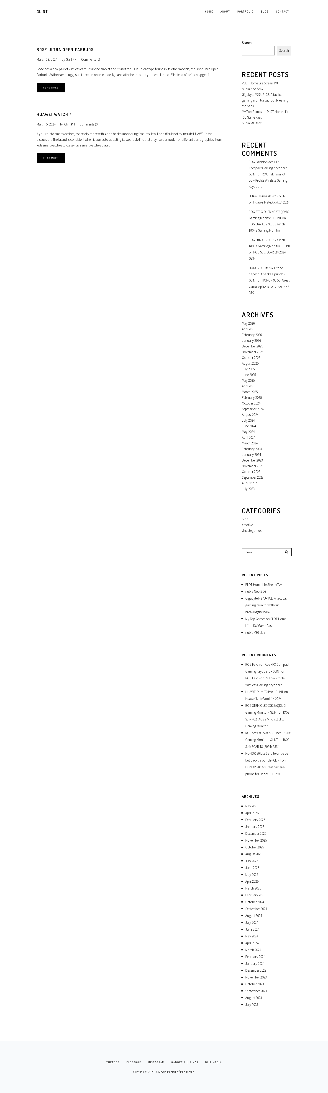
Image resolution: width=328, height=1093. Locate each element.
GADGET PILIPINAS (184, 1062)
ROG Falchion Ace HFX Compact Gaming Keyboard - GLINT (269, 168)
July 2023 (248, 489)
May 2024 (248, 432)
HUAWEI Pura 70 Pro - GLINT (268, 196)
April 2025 (248, 386)
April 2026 (248, 329)
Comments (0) (90, 59)
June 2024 (249, 426)
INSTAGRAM (156, 1062)
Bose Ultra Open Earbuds (65, 49)
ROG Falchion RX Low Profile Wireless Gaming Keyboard (268, 180)
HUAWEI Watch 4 (54, 114)
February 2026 (252, 335)
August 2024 (250, 414)
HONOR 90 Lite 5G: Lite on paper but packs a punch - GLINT (267, 274)
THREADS (113, 1062)
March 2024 (250, 443)
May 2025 (248, 380)
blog (245, 519)
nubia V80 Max (251, 123)
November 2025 (252, 352)
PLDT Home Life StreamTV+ (260, 83)
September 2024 (253, 409)
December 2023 (252, 460)
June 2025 (249, 375)
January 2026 (251, 340)
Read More (51, 87)
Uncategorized (252, 530)
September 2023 (253, 477)
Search (246, 43)
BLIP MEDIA (213, 1062)
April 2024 (248, 437)
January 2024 (251, 454)
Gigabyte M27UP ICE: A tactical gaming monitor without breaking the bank (265, 100)
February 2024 (252, 449)
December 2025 (252, 346)
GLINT (42, 11)
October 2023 (251, 472)
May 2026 (248, 323)
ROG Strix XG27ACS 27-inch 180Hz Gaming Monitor (267, 719)
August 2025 (250, 363)
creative (247, 525)
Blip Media (187, 1072)
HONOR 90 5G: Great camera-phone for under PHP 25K (269, 286)
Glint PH (71, 59)
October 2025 (251, 357)
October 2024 (251, 403)
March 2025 (250, 392)
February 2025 (252, 397)
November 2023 (252, 466)
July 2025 (248, 369)
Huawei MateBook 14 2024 (271, 202)
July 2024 (248, 420)
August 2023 (250, 483)
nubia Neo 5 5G (252, 89)
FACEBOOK (133, 1062)
